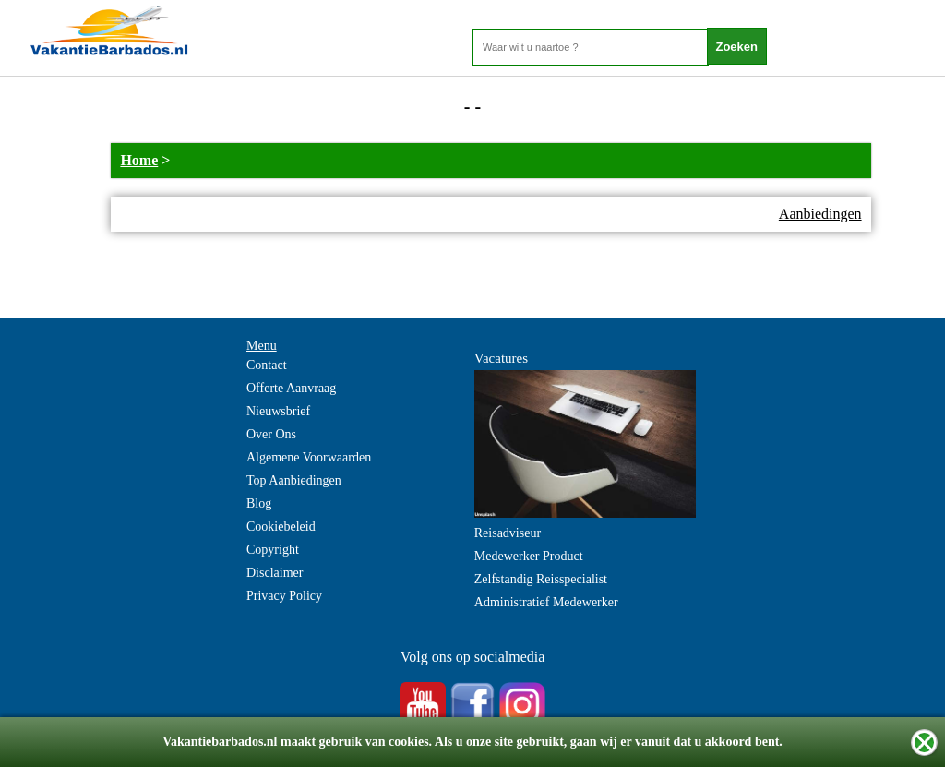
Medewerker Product (528, 556)
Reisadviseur (507, 533)
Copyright (272, 550)
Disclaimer (274, 573)
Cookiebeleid (281, 526)
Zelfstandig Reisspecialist (540, 579)
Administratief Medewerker (546, 602)
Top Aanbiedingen (293, 480)
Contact (266, 365)
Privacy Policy (284, 596)
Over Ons (271, 434)
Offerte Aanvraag (291, 388)
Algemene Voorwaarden (308, 457)
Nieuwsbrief (278, 411)
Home (139, 160)
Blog (258, 503)
